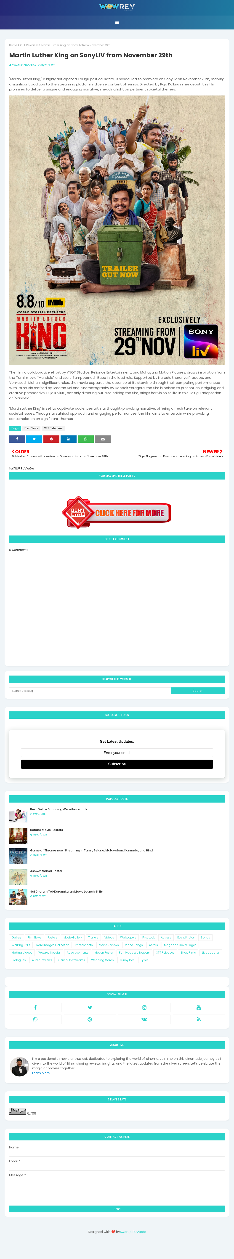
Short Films (188, 952)
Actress (166, 937)
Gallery (16, 937)
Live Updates (211, 952)
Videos (109, 937)
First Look (148, 937)
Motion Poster (104, 952)
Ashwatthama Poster (46, 871)
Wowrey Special (49, 952)
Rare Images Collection (52, 945)
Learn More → (43, 1073)
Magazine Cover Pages (180, 945)
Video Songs (134, 945)
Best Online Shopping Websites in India (59, 809)
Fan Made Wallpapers (134, 952)
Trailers (93, 937)
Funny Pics (127, 960)
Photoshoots (84, 945)
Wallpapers (128, 937)
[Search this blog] (90, 690)
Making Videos (22, 952)
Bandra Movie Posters (46, 830)
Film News (31, 428)
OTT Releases (29, 45)
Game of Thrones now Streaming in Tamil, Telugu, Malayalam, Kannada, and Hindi (91, 850)
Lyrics (145, 960)
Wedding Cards (102, 960)
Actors (153, 945)
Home (13, 45)
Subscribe (117, 764)
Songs (205, 937)
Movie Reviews (109, 945)
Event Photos (186, 937)
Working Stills (21, 945)
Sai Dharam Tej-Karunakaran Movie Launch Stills (66, 891)
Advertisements (77, 952)
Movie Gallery (73, 937)
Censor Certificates (71, 960)
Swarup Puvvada (24, 65)
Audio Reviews (42, 960)
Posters (52, 937)
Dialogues (19, 960)
